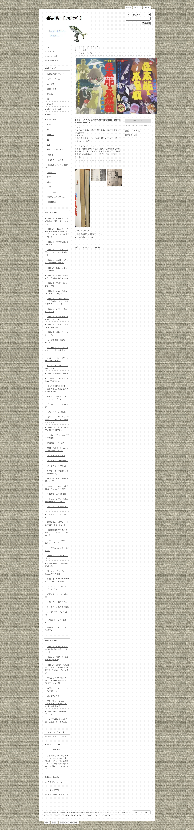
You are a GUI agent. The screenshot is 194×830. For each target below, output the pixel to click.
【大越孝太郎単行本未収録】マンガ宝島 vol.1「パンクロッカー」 (57, 532)
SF (48, 130)
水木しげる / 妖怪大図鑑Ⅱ (57, 461)
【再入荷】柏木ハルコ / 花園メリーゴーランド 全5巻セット (56, 252)
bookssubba (55, 777)
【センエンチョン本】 (56, 160)
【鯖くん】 (51, 173)
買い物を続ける (83, 230)
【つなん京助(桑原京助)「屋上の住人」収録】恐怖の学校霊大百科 (56, 389)
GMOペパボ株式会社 (87, 815)
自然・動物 (51, 119)
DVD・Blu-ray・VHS (55, 150)
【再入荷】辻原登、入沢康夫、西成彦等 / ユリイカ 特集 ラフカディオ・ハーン (57, 301)
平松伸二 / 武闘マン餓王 (56, 494)
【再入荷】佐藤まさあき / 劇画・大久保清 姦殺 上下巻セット (56, 649)
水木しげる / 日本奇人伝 (56, 466)
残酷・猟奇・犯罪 (54, 109)
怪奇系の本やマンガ (55, 74)
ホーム (77, 46)
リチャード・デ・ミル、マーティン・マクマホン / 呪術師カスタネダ (57, 419)
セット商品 (51, 192)
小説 (49, 187)
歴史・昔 (50, 135)
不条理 (50, 104)
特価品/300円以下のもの (56, 197)
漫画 (49, 182)
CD (48, 145)
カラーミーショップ (52, 815)
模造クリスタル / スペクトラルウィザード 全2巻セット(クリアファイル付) (56, 680)
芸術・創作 (51, 89)
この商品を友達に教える (87, 237)
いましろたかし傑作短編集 (58, 607)
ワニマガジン (92, 46)
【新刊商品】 (52, 202)
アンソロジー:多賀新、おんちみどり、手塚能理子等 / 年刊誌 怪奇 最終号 (56, 703)
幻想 (49, 124)
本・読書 (50, 84)
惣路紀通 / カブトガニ (56, 443)
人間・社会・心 (53, 79)
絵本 (49, 177)
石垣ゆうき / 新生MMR (56, 412)
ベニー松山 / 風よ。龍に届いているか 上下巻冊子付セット (57, 350)
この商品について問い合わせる (89, 234)
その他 (50, 155)
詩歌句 (50, 94)
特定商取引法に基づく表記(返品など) (138, 125)
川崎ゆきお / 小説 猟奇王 (57, 602)
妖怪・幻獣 (51, 114)
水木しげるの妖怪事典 (56, 456)
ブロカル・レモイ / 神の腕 (57, 373)
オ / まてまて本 (53, 696)
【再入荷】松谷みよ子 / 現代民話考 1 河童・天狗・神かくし (56, 221)
